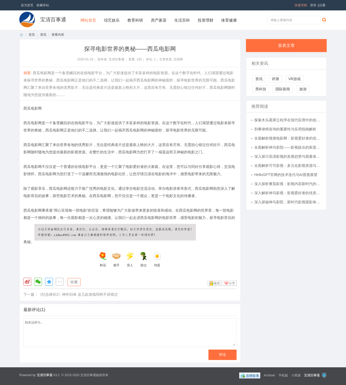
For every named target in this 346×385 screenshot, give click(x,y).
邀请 (217, 283)
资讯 (43, 34)
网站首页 (88, 20)
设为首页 (27, 5)
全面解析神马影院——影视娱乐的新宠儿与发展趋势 (288, 147)
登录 (313, 5)
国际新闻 (282, 89)
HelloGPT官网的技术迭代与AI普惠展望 (285, 175)
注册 (322, 5)
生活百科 (182, 20)
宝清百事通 (53, 19)
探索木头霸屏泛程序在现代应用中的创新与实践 (288, 120)
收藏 (74, 282)
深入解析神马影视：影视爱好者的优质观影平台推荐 (288, 193)
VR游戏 (294, 79)
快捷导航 (301, 5)
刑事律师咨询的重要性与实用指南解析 (285, 129)
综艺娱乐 (112, 20)
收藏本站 (42, 5)
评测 (275, 79)
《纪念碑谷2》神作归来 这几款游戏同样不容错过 (78, 294)
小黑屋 (296, 375)
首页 (21, 35)
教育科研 (135, 20)
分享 (232, 283)
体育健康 (229, 20)
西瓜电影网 (32, 108)
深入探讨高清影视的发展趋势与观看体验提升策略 (288, 156)
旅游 (303, 89)
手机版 (283, 375)
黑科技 (260, 89)
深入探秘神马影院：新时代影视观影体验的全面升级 (288, 202)
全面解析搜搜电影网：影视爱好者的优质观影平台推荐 (288, 138)
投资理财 (205, 20)
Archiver (269, 375)
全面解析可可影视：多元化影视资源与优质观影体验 (288, 165)
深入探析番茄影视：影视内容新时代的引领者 (288, 184)
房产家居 (158, 20)
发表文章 (286, 45)
